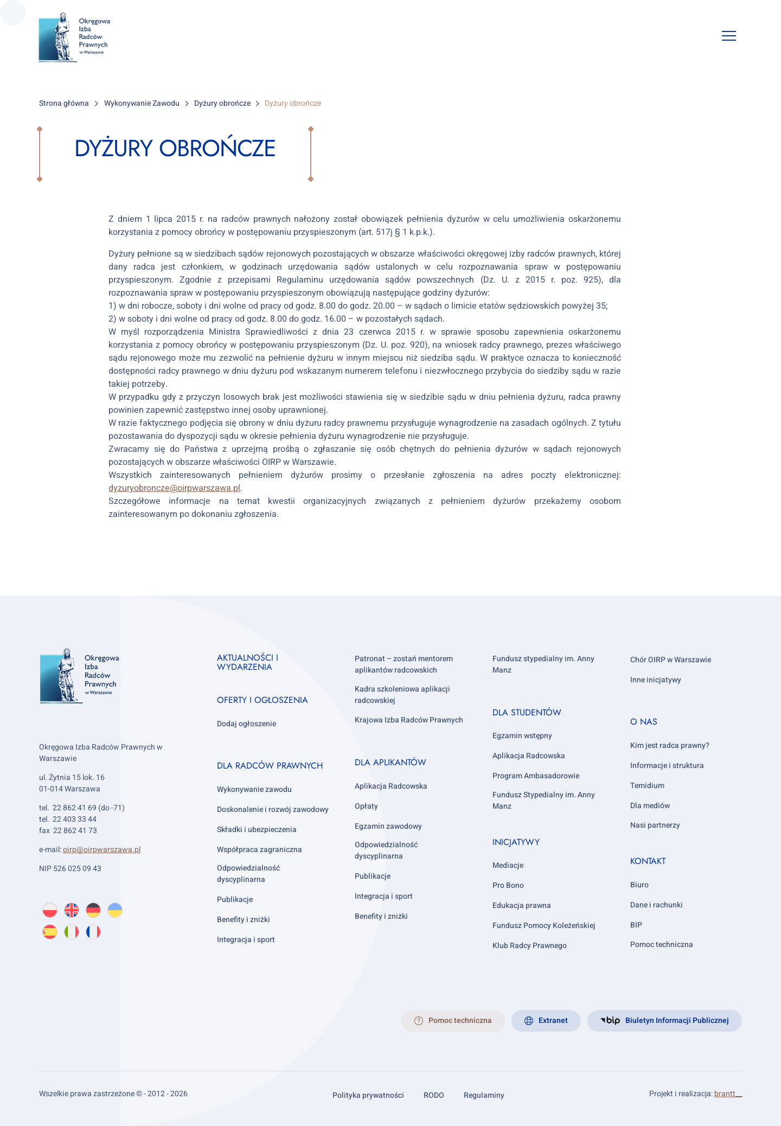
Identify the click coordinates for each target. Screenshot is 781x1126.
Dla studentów (526, 712)
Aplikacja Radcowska (391, 786)
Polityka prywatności (368, 1095)
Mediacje (507, 865)
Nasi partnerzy (655, 825)
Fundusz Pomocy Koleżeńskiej (544, 925)
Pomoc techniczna (661, 944)
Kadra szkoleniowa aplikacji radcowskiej (402, 694)
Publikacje (235, 899)
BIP (636, 925)
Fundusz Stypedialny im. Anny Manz (543, 800)
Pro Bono (508, 885)
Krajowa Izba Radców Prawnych (409, 720)
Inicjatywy (516, 842)
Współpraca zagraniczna (259, 849)
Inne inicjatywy (655, 680)
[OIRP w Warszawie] (87, 37)
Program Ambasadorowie (535, 776)
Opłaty (366, 806)
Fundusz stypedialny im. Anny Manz (543, 664)
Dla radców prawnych (270, 765)
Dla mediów (650, 805)
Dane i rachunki (656, 905)
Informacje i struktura (667, 765)
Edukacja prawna (521, 905)
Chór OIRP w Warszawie (670, 660)
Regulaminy (484, 1095)
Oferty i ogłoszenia (262, 700)
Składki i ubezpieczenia (257, 829)
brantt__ (728, 1093)
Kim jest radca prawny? (669, 745)
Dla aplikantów (390, 762)
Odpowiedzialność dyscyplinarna (248, 873)
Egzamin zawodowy (388, 826)
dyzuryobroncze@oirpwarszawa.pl (174, 488)
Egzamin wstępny (522, 735)
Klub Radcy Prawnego (529, 945)
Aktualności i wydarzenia (247, 662)
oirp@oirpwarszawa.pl (101, 849)
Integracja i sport (246, 939)
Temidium (647, 785)
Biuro (639, 885)
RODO (434, 1095)
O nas (643, 721)
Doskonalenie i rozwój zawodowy (273, 809)
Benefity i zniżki (243, 919)
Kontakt (647, 861)
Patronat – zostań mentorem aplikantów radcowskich (404, 664)
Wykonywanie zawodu (254, 789)
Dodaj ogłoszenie (246, 724)
